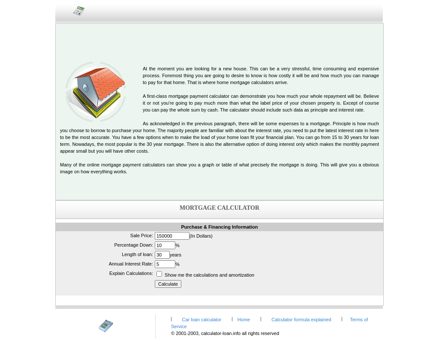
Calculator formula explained (301, 319)
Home (244, 319)
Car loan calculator (201, 319)
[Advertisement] (219, 41)
